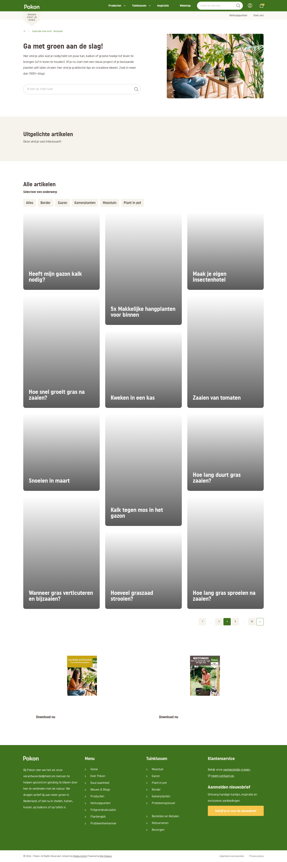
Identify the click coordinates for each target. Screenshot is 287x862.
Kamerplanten (84, 203)
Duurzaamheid (99, 783)
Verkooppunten (238, 15)
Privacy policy (256, 856)
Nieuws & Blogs (100, 789)
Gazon (62, 203)
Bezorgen (158, 830)
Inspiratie (163, 5)
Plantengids (98, 817)
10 (252, 621)
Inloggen (251, 5)
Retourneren (160, 823)
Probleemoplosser (163, 803)
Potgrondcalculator (103, 810)
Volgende (260, 621)
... (210, 621)
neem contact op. (222, 776)
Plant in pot (132, 203)
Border (46, 203)
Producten (114, 5)
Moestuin (109, 203)
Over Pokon (97, 776)
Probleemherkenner (103, 823)
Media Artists (80, 856)
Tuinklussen (139, 5)
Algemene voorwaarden (231, 856)
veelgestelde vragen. (237, 770)
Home (94, 769)
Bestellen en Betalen (165, 816)
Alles (29, 203)
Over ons (258, 15)
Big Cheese (106, 856)
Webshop (185, 5)
